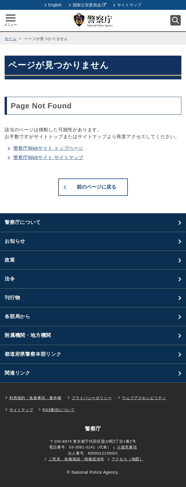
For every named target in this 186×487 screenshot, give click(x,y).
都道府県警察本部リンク (33, 354)
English (53, 5)
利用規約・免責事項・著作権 (35, 398)
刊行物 (12, 297)
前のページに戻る (96, 187)
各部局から (17, 316)
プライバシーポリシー (92, 398)
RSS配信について (59, 410)
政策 (10, 260)
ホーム (11, 39)
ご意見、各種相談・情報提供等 (76, 459)
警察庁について (23, 222)
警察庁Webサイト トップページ (48, 148)
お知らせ (15, 241)
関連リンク (17, 373)
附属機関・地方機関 (28, 335)
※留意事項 (127, 447)
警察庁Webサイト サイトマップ (48, 157)
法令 (10, 279)
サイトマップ (127, 5)
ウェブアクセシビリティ (144, 398)
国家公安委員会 (87, 5)
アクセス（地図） (127, 459)
